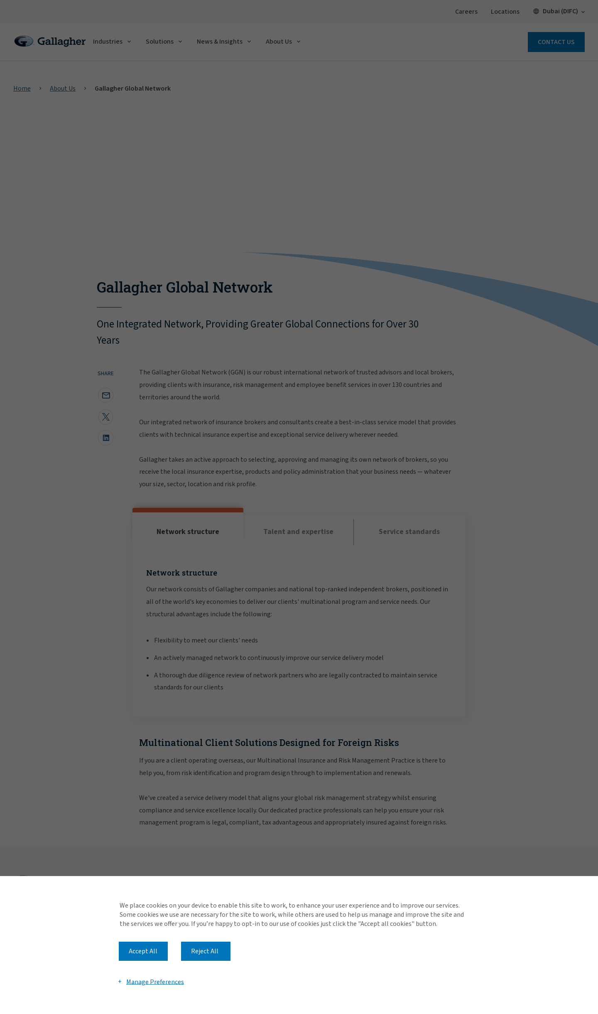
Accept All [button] (143, 951)
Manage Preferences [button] (155, 981)
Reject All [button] (204, 951)
